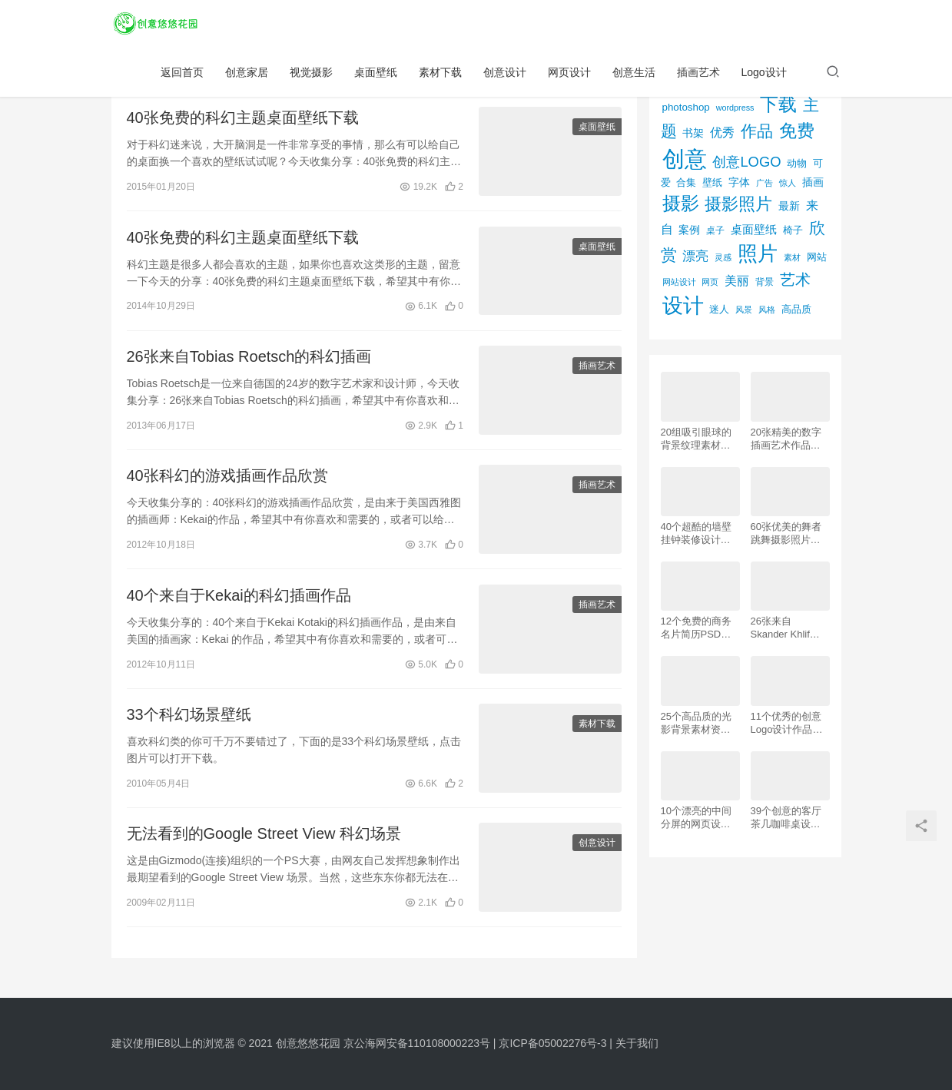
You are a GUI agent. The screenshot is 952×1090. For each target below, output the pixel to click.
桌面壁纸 (375, 74)
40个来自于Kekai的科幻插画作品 (239, 600)
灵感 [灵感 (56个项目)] (723, 257)
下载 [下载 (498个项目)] (778, 104)
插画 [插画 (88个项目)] (813, 182)
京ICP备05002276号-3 (552, 1043)
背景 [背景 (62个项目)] (764, 282)
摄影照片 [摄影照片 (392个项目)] (738, 204)
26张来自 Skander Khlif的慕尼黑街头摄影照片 (786, 628)
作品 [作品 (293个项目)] (757, 131)
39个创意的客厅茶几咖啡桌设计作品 (786, 817)
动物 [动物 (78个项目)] (797, 163)
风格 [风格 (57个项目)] (766, 309)
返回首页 (182, 74)
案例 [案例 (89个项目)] (689, 230)
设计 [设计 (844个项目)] (683, 305)
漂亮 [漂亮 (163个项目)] (695, 255)
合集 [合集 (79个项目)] (686, 182)
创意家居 (246, 74)
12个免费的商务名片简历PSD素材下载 (696, 628)
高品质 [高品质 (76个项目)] (796, 309)
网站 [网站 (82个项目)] (817, 257)
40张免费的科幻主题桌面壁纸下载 (243, 118)
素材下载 (440, 74)
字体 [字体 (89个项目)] (739, 182)
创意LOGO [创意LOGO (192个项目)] (746, 162)
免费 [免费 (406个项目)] (796, 131)
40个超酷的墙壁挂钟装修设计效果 (696, 533)
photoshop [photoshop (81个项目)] (686, 107)
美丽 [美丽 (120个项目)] (737, 280)
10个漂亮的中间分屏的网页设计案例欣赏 (696, 817)
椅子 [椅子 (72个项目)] (793, 230)
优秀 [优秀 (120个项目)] (722, 132)
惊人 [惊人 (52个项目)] (787, 182)
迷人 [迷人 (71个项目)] (719, 309)
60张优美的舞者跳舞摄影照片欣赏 (786, 533)
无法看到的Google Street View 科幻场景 (264, 841)
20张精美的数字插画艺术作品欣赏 (786, 439)
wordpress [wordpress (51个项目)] (735, 107)
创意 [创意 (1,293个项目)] (684, 158)
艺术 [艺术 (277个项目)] (795, 279)
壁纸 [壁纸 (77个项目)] (712, 182)
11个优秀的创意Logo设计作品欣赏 (787, 723)
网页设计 (569, 74)
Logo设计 (764, 74)
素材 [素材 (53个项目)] (792, 257)
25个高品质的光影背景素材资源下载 (696, 723)
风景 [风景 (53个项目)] (743, 309)
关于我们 (636, 1043)
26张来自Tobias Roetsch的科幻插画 (249, 359)
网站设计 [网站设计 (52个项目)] (679, 282)
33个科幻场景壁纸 (189, 721)
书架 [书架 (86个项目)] (693, 133)
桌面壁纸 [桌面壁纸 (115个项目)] (754, 229)
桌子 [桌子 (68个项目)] (715, 230)
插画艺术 (698, 74)
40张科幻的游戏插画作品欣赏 (227, 480)
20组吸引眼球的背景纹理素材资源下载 (696, 439)
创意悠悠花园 (308, 1043)
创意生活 (633, 74)
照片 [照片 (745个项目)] (758, 253)
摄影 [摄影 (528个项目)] (680, 203)
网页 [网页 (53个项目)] (710, 282)
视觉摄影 (311, 74)
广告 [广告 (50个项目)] (764, 182)
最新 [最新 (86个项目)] (789, 206)
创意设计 (504, 74)
